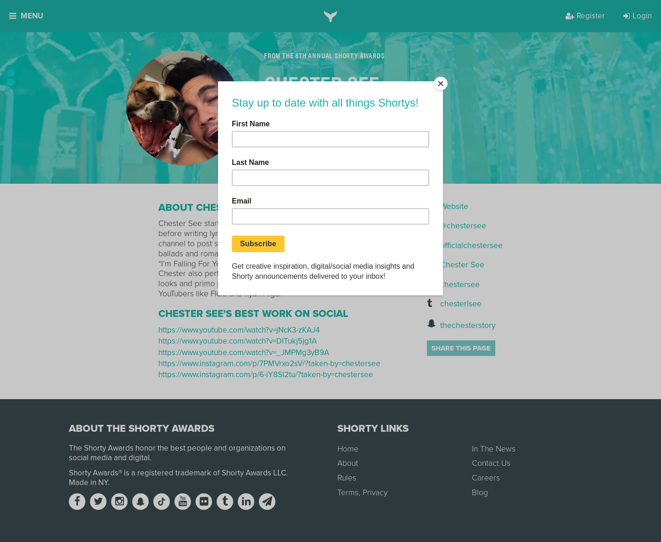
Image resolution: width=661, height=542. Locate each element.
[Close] (441, 83)
